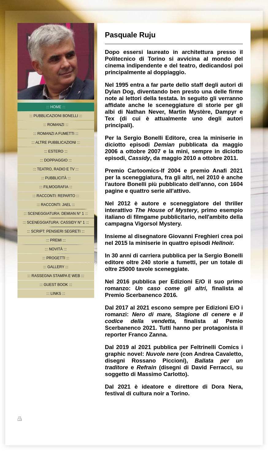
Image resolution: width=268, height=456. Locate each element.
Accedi (245, 418)
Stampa (27, 419)
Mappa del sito (50, 419)
